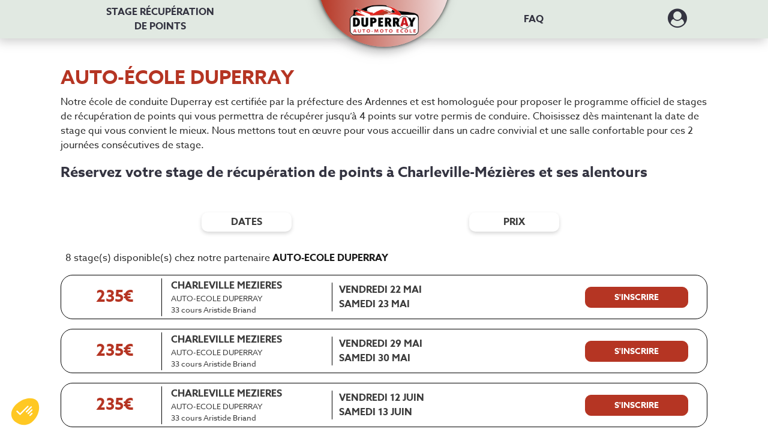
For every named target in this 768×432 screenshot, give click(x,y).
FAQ (534, 19)
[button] (384, 13)
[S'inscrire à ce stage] (636, 297)
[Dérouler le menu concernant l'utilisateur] (677, 22)
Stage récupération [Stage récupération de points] (160, 19)
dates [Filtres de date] (246, 222)
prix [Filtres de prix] (514, 222)
